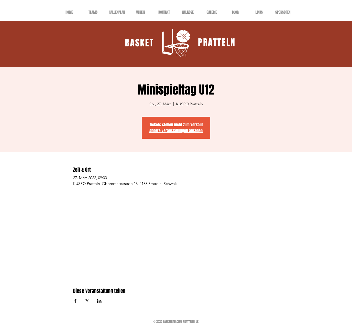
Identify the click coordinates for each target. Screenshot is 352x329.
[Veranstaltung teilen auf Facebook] (75, 301)
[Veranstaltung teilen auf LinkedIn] (99, 301)
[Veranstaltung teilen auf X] (87, 301)
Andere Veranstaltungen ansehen (176, 130)
